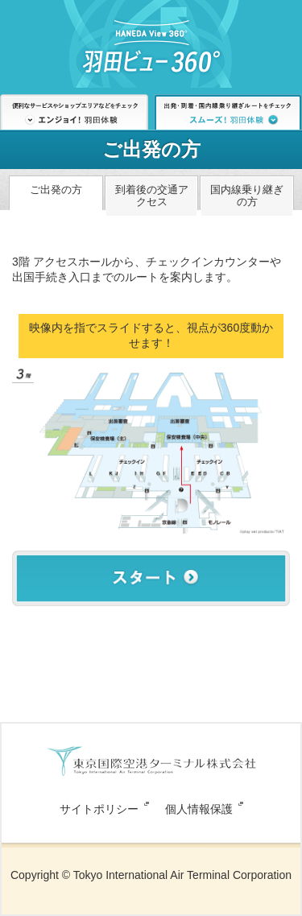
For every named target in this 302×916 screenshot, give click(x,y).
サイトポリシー (99, 809)
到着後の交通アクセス (151, 196)
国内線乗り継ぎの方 (246, 196)
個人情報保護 (199, 809)
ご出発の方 (56, 190)
